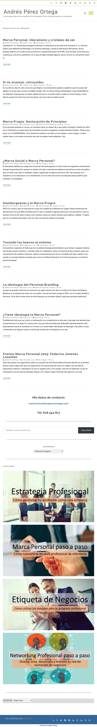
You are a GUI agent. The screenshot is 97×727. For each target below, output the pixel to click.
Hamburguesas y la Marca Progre (29, 203)
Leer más (6, 64)
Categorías (48, 447)
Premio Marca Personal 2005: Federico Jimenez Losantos (40, 355)
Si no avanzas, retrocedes (23, 82)
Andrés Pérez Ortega (31, 12)
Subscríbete (86, 430)
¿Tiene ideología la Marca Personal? (31, 314)
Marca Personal (44, 124)
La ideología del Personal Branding (31, 284)
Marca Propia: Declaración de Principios (35, 121)
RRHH (52, 124)
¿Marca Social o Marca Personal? (29, 160)
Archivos (7, 700)
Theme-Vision (27, 718)
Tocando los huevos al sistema (27, 242)
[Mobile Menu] (91, 13)
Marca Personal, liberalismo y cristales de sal (39, 40)
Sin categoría (40, 43)
